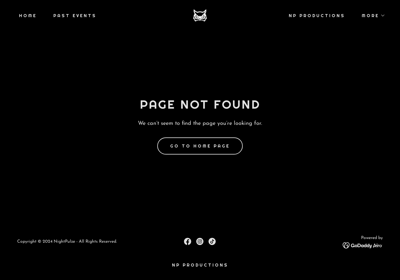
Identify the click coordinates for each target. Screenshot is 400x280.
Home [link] (28, 15)
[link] (200, 15)
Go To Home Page (200, 146)
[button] (371, 15)
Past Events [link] (75, 15)
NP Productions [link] (317, 15)
